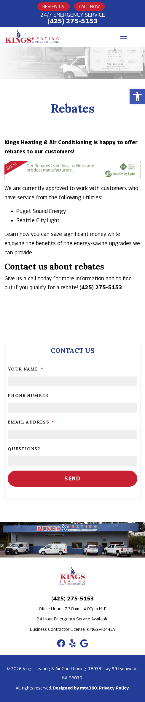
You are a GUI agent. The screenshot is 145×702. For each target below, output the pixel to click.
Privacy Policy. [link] (114, 687)
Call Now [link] (89, 6)
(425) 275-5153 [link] (72, 21)
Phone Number (28, 395)
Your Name (25, 369)
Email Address (31, 422)
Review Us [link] (53, 6)
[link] (137, 96)
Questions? (24, 449)
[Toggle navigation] (124, 36)
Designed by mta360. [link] (76, 687)
